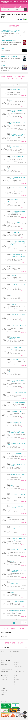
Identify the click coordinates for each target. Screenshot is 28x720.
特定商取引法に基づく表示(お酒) (6, 669)
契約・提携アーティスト (5, 696)
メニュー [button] (25, 7)
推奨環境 (15, 667)
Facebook (17, 679)
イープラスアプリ (4, 677)
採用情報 (2, 694)
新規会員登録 (16, 662)
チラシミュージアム (4, 681)
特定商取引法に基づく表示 (5, 667)
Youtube (17, 681)
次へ (22, 622)
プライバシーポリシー (4, 666)
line (26, 19)
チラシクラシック (4, 679)
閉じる (26, 1)
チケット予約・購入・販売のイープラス (2, 6)
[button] (26, 633)
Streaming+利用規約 (4, 664)
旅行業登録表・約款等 (4, 671)
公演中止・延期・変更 (18, 666)
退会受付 (15, 664)
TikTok (17, 684)
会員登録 (20, 7)
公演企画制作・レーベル (5, 697)
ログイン (15, 7)
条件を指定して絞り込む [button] (15, 85)
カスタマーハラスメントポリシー (19, 671)
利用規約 (2, 662)
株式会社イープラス (4, 690)
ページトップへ (14, 656)
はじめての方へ (16, 669)
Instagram (17, 682)
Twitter (23, 19)
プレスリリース (3, 692)
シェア (21, 19)
